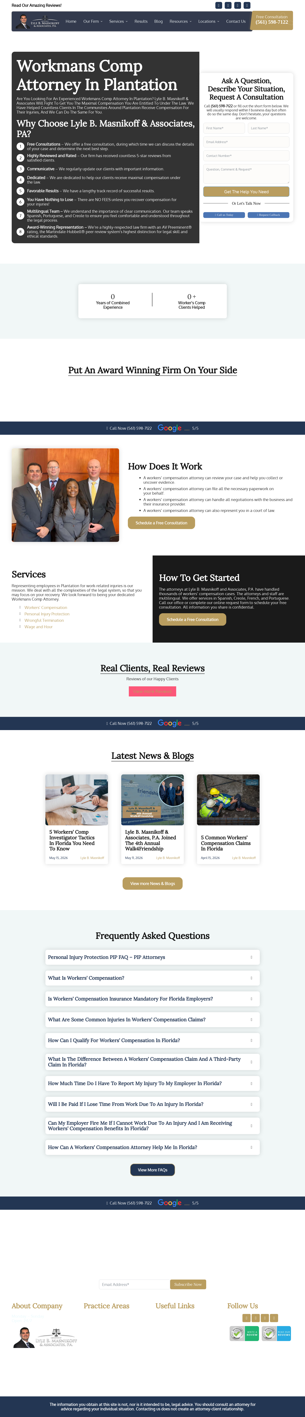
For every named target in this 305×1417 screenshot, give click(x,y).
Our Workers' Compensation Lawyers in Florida (152, 1386)
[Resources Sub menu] (191, 21)
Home (71, 21)
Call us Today (224, 214)
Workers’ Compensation (46, 607)
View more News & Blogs (152, 883)
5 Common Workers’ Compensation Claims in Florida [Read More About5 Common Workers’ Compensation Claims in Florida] (226, 843)
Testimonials (175, 1340)
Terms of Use (248, 1370)
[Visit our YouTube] (247, 5)
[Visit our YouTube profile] (274, 1318)
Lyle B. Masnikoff (92, 858)
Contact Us (236, 21)
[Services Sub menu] (127, 21)
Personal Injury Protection (47, 613)
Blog (158, 21)
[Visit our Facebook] (218, 5)
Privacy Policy (221, 1370)
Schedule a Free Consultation (161, 522)
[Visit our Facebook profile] (246, 1318)
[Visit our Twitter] (228, 5)
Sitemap (171, 1346)
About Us (172, 1322)
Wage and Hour (39, 626)
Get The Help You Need (246, 191)
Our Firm (91, 21)
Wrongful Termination (44, 620)
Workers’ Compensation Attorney (113, 1318)
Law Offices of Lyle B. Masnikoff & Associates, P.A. (125, 1370)
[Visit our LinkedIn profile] (265, 1318)
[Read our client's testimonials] (42, 5)
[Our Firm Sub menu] (102, 21)
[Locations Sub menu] (218, 21)
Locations (206, 21)
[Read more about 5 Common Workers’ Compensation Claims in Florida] (228, 799)
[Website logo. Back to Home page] (37, 21)
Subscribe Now (188, 1284)
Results (141, 21)
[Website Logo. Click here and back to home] (45, 1337)
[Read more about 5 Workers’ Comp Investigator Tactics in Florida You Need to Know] (76, 799)
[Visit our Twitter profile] (256, 1318)
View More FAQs (152, 1169)
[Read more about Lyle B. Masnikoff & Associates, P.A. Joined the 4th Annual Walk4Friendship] (152, 799)
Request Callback (268, 214)
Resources (179, 21)
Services (116, 21)
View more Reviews (152, 691)
